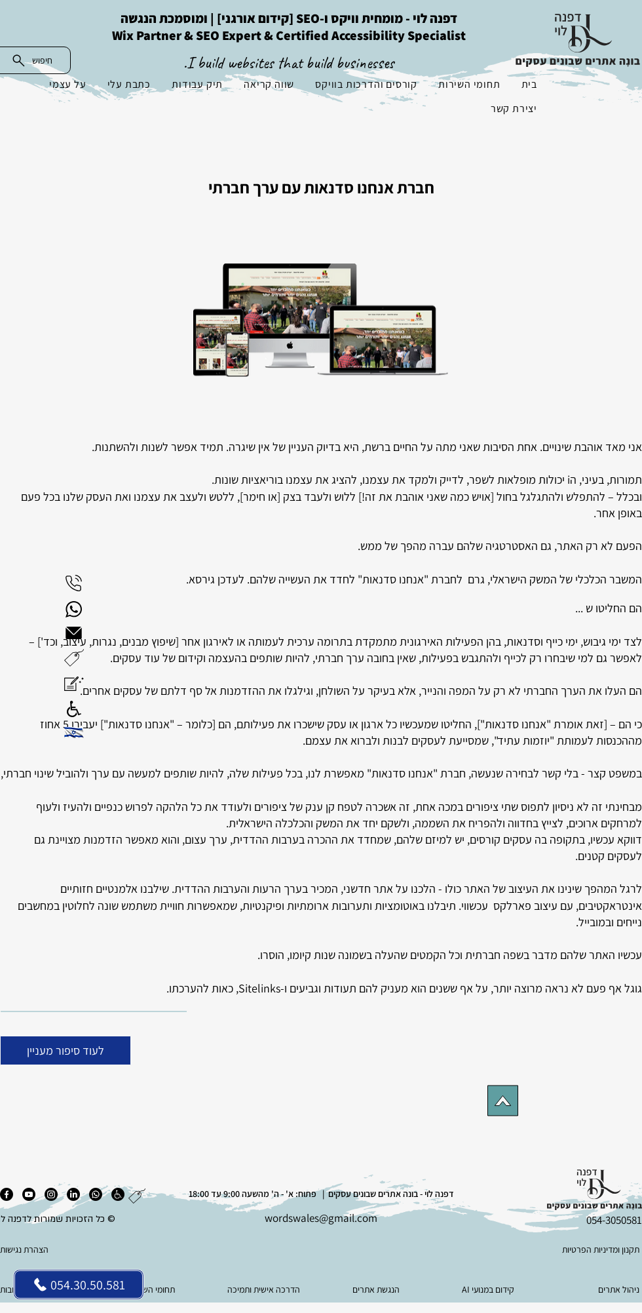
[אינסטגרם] (51, 1194)
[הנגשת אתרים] (377, 1289)
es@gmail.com (343, 1218)
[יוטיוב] (28, 1194)
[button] (74, 658)
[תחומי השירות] (153, 1289)
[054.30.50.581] (78, 1284)
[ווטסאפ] (95, 1194)
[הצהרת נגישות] (65, 1249)
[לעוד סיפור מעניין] (65, 1050)
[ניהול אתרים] (601, 1289)
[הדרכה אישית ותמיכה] (265, 1289)
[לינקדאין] (73, 1194)
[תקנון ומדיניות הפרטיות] (575, 1249)
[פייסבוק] (6, 1194)
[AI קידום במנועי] (489, 1289)
